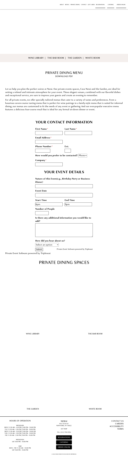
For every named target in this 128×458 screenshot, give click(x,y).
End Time (70, 200)
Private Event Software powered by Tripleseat (75, 249)
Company (40, 160)
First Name (41, 128)
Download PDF (64, 76)
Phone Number (44, 146)
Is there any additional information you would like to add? (63, 219)
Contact (83, 5)
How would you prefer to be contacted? (56, 155)
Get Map (64, 429)
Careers (119, 423)
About (62, 5)
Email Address (43, 137)
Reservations (100, 5)
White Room (92, 58)
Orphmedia (73, 454)
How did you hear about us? (50, 240)
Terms (120, 429)
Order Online (121, 5)
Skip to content (9, 1)
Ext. (67, 146)
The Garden (75, 58)
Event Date (41, 190)
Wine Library (36, 58)
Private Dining (75, 5)
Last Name (71, 128)
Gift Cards (91, 5)
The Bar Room (55, 58)
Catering (111, 5)
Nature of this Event (62, 180)
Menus (67, 5)
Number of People (45, 209)
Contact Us (117, 421)
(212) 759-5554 (65, 432)
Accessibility (117, 426)
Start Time (41, 200)
